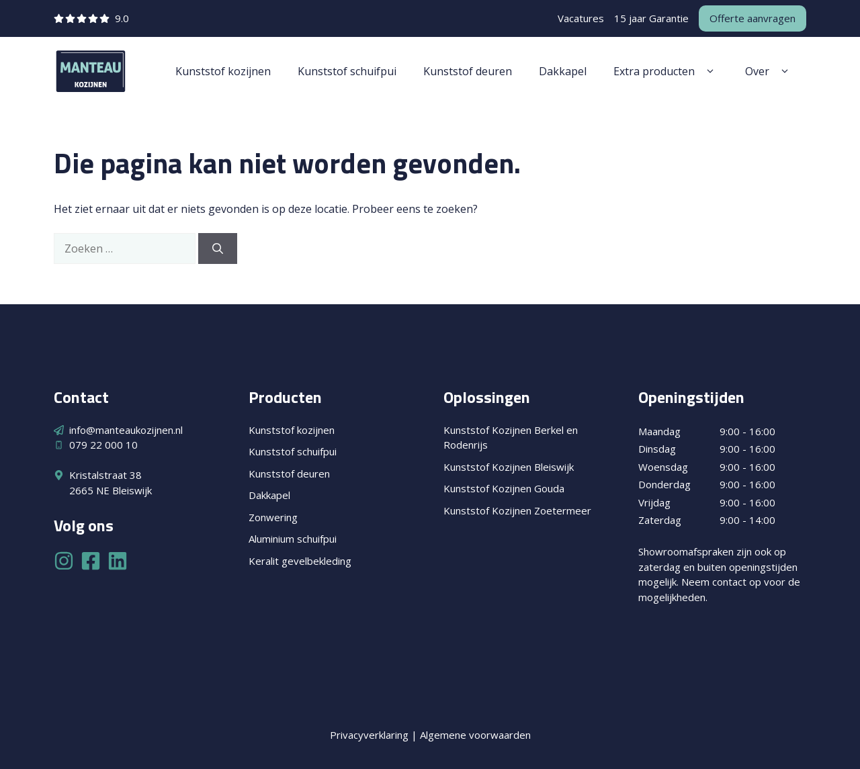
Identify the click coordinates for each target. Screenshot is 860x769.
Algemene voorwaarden (475, 734)
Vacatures (581, 18)
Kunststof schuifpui (347, 71)
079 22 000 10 (103, 444)
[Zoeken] (217, 248)
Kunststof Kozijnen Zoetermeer (517, 510)
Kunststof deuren (467, 71)
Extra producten (665, 71)
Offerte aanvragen (753, 18)
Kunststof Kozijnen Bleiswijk (508, 466)
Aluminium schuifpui (293, 538)
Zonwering (273, 517)
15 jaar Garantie (651, 18)
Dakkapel (563, 71)
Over (769, 71)
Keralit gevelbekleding (300, 561)
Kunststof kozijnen (223, 71)
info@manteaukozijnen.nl (126, 430)
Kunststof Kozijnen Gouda (503, 488)
